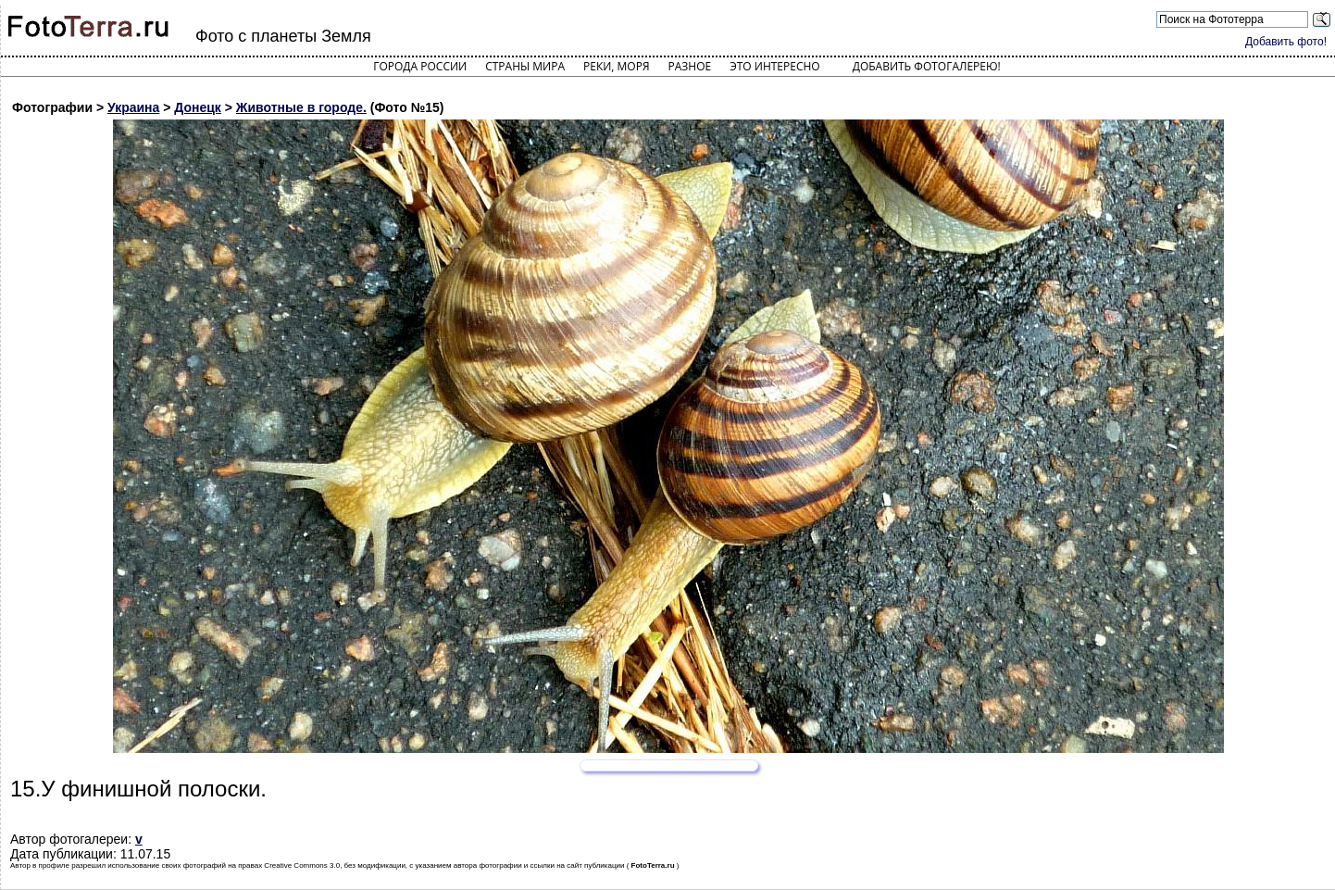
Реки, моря (616, 66)
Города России (420, 66)
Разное (690, 66)
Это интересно (775, 66)
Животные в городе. (301, 107)
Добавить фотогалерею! (927, 66)
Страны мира (525, 66)
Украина (133, 107)
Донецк (197, 107)
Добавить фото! (1286, 41)
